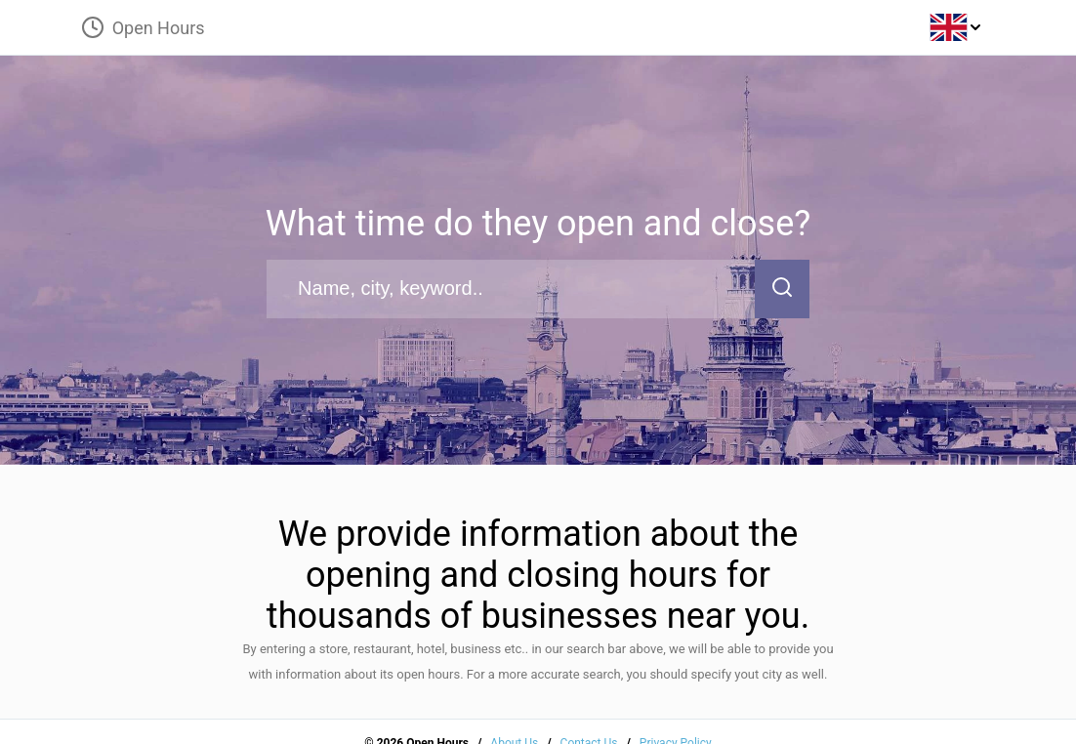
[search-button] (782, 289)
